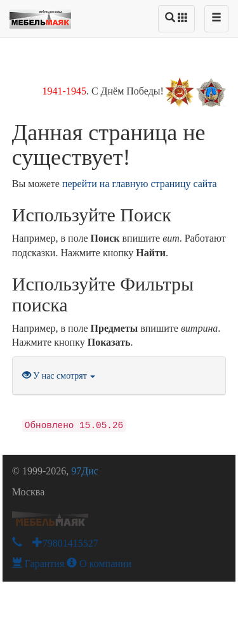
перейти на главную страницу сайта (139, 183)
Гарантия (38, 563)
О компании (99, 563)
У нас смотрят (59, 376)
